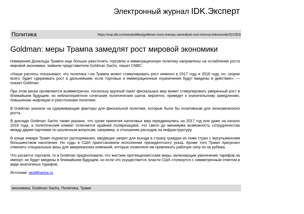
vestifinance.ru (40, 172)
